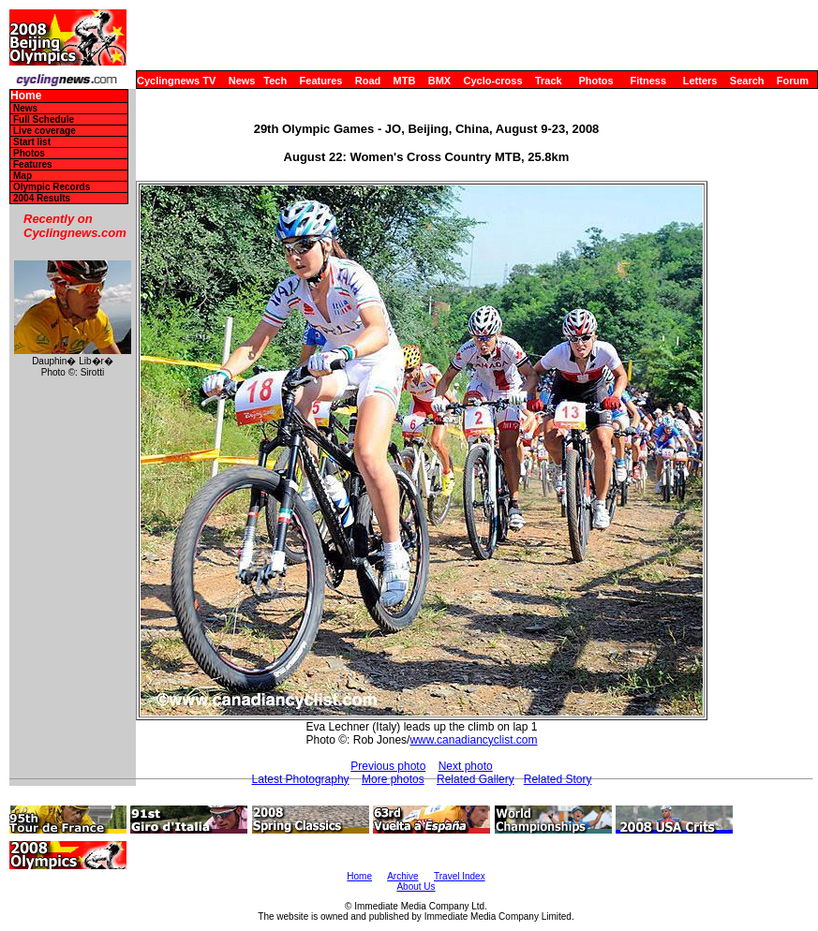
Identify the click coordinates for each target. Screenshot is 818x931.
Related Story (558, 779)
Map (22, 175)
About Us (415, 886)
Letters (700, 80)
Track (548, 80)
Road (368, 80)
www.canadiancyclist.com (473, 739)
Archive (402, 876)
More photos (393, 779)
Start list (32, 142)
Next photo (466, 766)
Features (321, 80)
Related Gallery (475, 779)
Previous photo (387, 766)
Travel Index (459, 876)
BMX (439, 80)
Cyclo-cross (493, 80)
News (242, 80)
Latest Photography (301, 779)
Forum (793, 80)
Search (747, 80)
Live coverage (44, 131)
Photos (595, 80)
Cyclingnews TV (176, 80)
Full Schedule (43, 119)
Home (25, 96)
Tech (275, 80)
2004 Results (41, 198)
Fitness (648, 80)
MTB (405, 80)
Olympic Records (51, 187)
